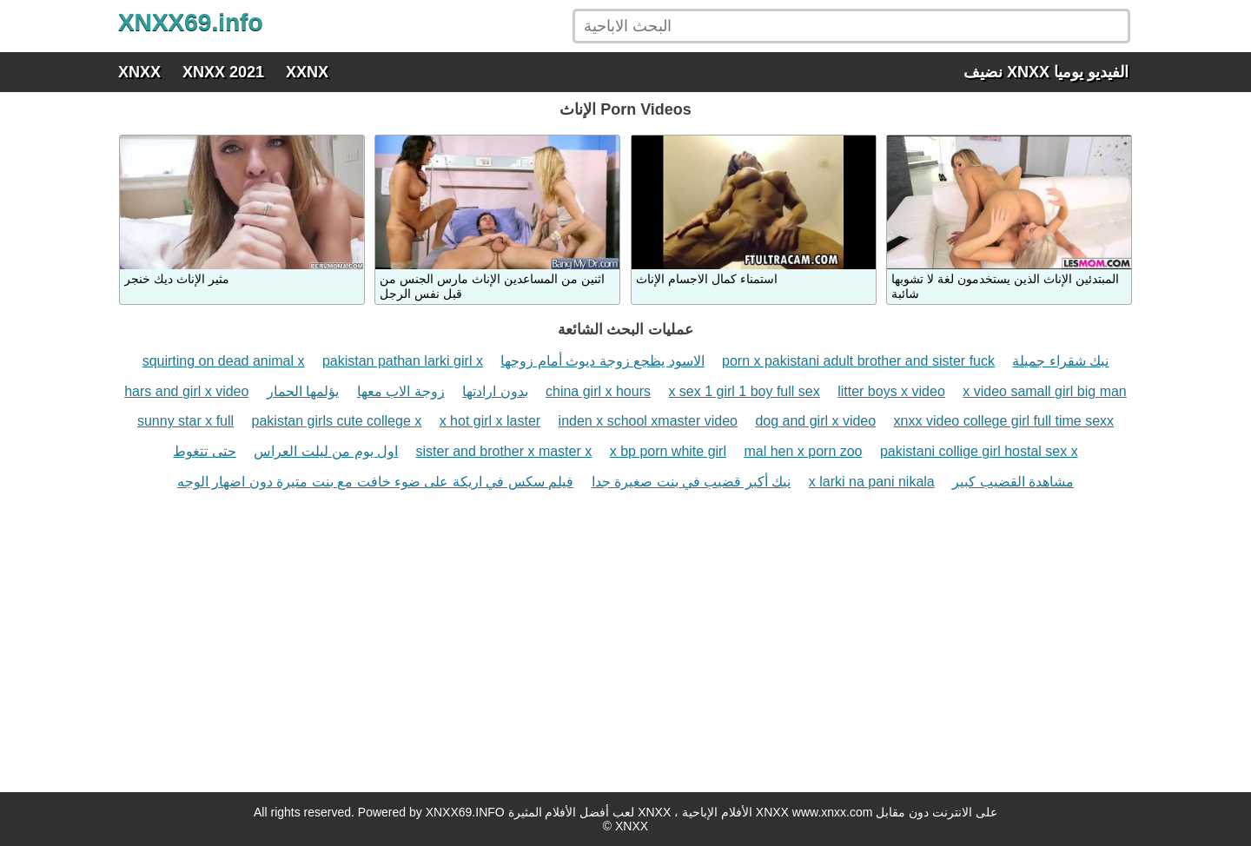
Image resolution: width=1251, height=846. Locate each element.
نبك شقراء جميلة (1060, 361)
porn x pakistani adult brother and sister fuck (858, 361)
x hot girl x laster (490, 420)
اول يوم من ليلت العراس (326, 451)
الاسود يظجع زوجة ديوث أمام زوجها (602, 361)
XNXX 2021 (223, 72)
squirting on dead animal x (223, 361)
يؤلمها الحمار (303, 391)
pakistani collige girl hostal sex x (979, 451)
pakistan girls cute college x (337, 420)
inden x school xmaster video (648, 420)
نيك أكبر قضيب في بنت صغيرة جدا (691, 481)
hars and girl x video (186, 391)
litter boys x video (891, 391)
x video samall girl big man (1045, 391)
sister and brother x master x (503, 451)
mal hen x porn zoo (803, 451)
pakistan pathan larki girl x (402, 361)
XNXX (139, 72)
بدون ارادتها (494, 391)
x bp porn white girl (668, 451)
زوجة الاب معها (401, 391)
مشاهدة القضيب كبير (1013, 481)
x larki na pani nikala (872, 481)
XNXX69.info (190, 22)
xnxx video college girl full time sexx (1004, 420)
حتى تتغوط (204, 451)
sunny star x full (185, 420)
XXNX (307, 72)
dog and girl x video (815, 420)
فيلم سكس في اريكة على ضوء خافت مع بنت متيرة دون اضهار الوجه (375, 481)
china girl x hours (598, 391)
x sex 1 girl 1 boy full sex (743, 391)
